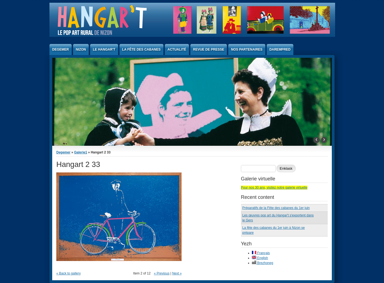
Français (261, 253)
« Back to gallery (68, 273)
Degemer (60, 49)
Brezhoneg (262, 263)
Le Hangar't (104, 49)
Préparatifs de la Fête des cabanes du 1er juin (276, 208)
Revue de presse (208, 49)
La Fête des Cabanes (141, 49)
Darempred (280, 49)
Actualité (177, 49)
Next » (177, 273)
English (260, 258)
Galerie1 (80, 152)
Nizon (81, 49)
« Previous (161, 273)
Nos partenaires (246, 49)
